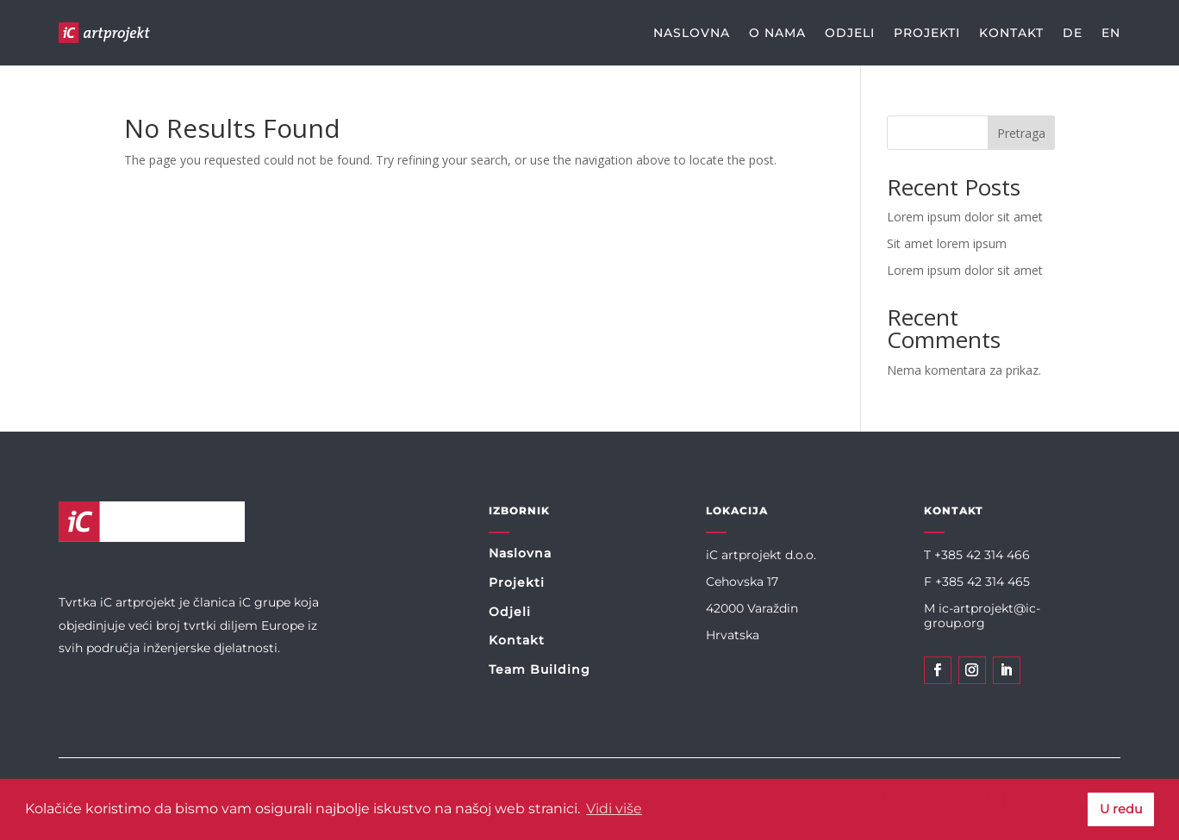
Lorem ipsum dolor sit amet (965, 216)
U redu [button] (1121, 809)
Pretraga (1021, 133)
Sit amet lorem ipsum (947, 243)
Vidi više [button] (614, 808)
